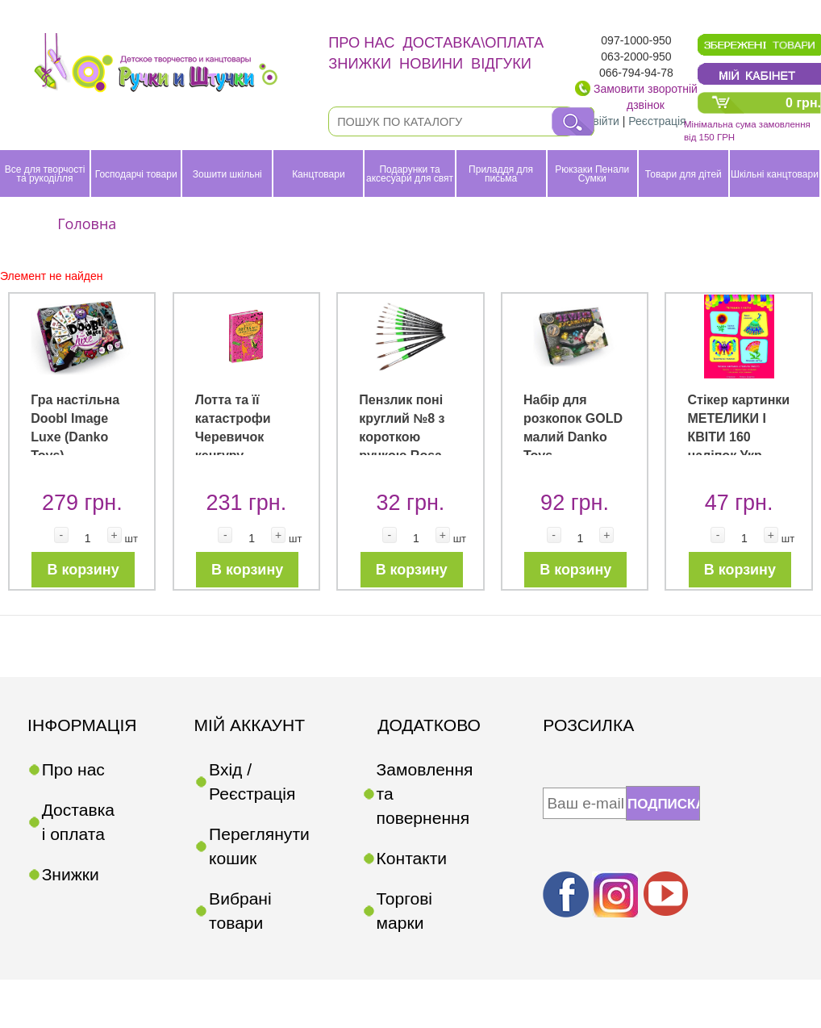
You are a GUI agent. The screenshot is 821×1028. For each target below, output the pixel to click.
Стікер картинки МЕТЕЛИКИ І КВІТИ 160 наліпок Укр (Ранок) (738, 436)
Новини (431, 63)
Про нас (361, 42)
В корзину (83, 570)
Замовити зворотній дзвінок (646, 96)
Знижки (359, 63)
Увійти (602, 121)
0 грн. (803, 103)
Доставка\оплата (473, 42)
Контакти (412, 858)
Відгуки (501, 63)
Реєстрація (657, 121)
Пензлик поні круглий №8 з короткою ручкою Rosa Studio (401, 436)
